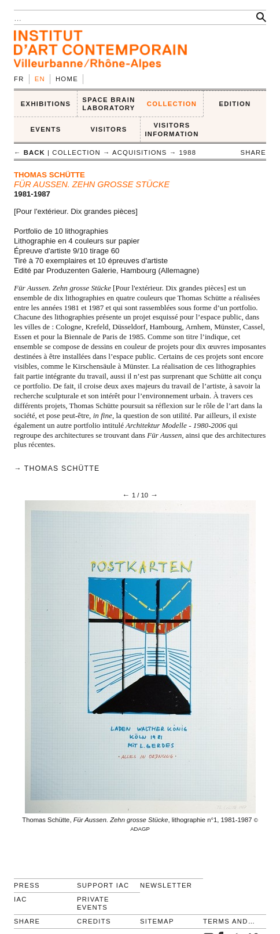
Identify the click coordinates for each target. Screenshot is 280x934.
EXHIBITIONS (46, 103)
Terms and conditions (229, 921)
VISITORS (109, 129)
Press (27, 885)
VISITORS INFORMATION (171, 129)
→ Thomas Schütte (57, 468)
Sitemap (157, 921)
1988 (187, 152)
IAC (20, 899)
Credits (94, 921)
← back (29, 152)
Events (45, 129)
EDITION (235, 103)
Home (67, 78)
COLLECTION (172, 103)
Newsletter (166, 885)
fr (19, 78)
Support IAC (103, 885)
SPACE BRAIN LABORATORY (108, 104)
